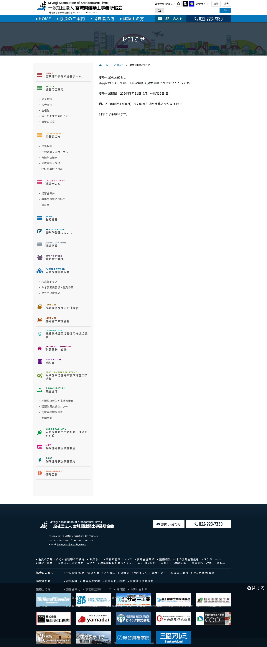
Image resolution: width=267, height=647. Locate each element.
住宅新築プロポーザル (55, 151)
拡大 (226, 3)
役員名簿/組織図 (204, 573)
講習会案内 (48, 193)
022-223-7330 (211, 18)
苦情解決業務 (49, 157)
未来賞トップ (49, 281)
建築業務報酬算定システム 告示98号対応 (128, 563)
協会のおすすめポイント (56, 116)
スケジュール (212, 559)
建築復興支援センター (55, 406)
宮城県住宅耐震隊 (52, 412)
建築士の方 (133, 18)
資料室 (46, 204)
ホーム (104, 64)
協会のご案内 (72, 18)
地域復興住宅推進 (52, 168)
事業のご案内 (49, 121)
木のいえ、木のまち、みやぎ (76, 563)
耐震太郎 (47, 417)
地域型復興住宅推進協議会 (57, 400)
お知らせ (118, 64)
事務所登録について (53, 199)
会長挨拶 (47, 99)
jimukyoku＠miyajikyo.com (71, 544)
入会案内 (47, 104)
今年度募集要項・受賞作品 (57, 287)
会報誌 (46, 110)
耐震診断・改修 (51, 163)
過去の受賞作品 (51, 293)
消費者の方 (104, 18)
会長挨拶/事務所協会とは (82, 573)
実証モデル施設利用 (174, 563)
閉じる (256, 588)
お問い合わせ (173, 18)
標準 (216, 3)
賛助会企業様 (145, 559)
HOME (45, 18)
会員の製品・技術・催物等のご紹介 (61, 559)
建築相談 (47, 146)
